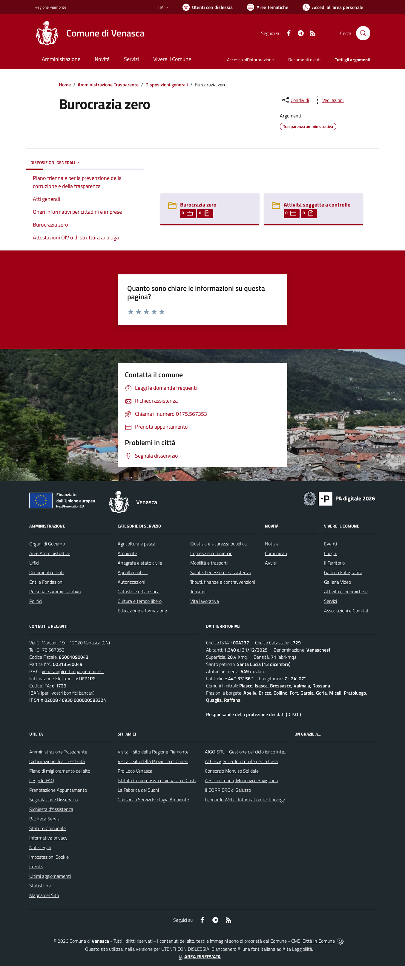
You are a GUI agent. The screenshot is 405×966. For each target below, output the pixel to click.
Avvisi (271, 562)
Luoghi (330, 553)
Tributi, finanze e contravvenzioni (222, 582)
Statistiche (40, 885)
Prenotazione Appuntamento (58, 790)
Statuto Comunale (47, 828)
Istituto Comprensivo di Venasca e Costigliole (162, 780)
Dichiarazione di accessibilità (57, 761)
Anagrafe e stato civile (140, 562)
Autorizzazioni (131, 582)
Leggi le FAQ (41, 780)
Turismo (197, 591)
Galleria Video (337, 582)
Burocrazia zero (198, 205)
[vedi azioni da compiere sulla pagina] (328, 100)
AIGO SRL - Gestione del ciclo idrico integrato (249, 751)
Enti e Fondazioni (46, 582)
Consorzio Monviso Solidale (232, 770)
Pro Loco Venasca (135, 770)
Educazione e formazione (142, 610)
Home (65, 84)
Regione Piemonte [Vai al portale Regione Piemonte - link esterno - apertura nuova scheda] (50, 7)
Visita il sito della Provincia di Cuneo (153, 761)
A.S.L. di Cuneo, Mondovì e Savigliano (241, 780)
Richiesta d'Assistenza (51, 809)
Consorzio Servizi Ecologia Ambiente (153, 799)
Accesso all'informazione (250, 59)
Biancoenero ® (225, 949)
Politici (35, 601)
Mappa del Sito (44, 895)
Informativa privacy (48, 837)
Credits (36, 866)
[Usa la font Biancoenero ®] (207, 7)
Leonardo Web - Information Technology (245, 799)
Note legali (40, 847)
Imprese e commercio (211, 553)
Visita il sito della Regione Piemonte (153, 751)
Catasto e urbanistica (138, 591)
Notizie (272, 543)
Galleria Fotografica (343, 572)
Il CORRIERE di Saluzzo (228, 790)
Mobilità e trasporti (209, 562)
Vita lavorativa (204, 601)
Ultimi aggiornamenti (50, 876)
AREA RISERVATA (199, 956)
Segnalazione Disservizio (53, 799)
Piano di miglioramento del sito (59, 770)
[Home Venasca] (90, 33)
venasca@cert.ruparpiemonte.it (73, 671)
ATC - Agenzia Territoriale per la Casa (241, 761)
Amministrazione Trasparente (108, 84)
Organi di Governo (47, 543)
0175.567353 (51, 649)
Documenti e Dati (46, 572)
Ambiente (127, 553)
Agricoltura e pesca (136, 543)
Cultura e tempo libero (140, 601)
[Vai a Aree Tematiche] (267, 7)
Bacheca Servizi (44, 818)
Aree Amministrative (49, 553)
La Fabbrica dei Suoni (138, 790)
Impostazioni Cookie (49, 856)
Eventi (330, 543)
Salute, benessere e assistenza (220, 572)
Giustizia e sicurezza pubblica (218, 543)
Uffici (34, 562)
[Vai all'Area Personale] (332, 7)
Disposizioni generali (166, 84)
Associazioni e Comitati (346, 610)
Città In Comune (319, 940)
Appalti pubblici (133, 572)
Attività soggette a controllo (317, 205)
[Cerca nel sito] (363, 33)
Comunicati (276, 553)
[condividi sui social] (295, 100)
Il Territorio (334, 562)
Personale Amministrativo (55, 591)
